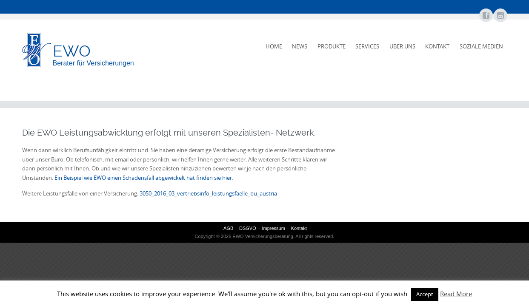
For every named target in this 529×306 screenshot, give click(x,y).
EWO (72, 51)
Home (274, 46)
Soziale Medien (481, 46)
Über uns (402, 46)
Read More (456, 293)
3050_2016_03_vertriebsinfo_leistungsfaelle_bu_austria (208, 193)
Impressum (273, 228)
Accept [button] (424, 294)
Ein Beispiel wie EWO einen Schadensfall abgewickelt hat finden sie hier (143, 177)
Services (367, 46)
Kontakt (437, 46)
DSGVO (247, 228)
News (299, 46)
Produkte (331, 46)
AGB (228, 228)
